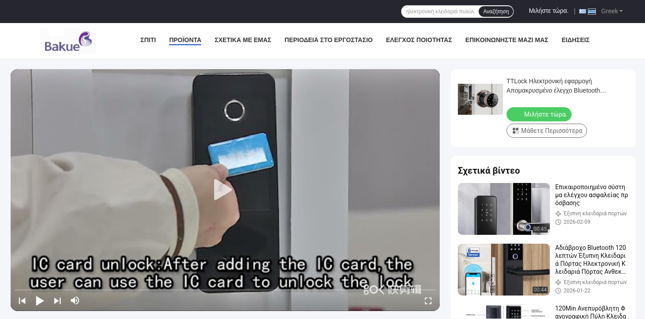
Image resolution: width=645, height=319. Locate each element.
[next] (57, 300)
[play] (225, 190)
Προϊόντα (185, 39)
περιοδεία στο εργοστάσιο (328, 39)
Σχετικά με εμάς (243, 39)
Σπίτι (148, 39)
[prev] (22, 300)
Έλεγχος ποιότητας (419, 39)
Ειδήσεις (575, 39)
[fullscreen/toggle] (428, 300)
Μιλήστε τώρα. (548, 10)
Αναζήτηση (496, 11)
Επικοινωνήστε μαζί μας (507, 39)
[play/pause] (40, 300)
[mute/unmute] (75, 300)
